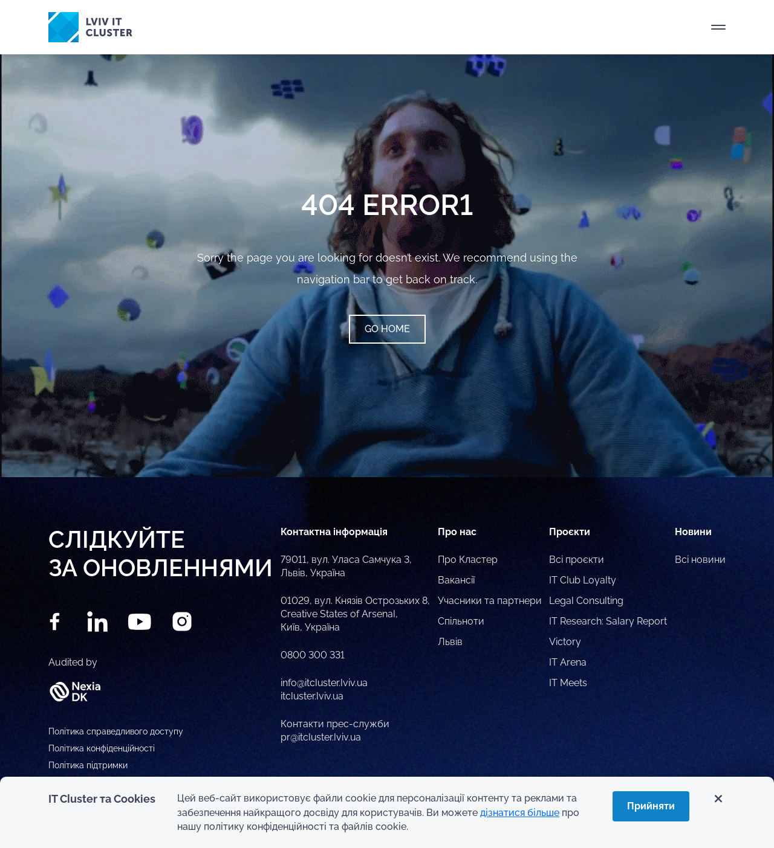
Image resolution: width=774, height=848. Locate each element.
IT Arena (568, 662)
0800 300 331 (313, 655)
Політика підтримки (88, 765)
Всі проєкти (576, 559)
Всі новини (700, 559)
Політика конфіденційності (101, 748)
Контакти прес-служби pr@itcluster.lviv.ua (335, 730)
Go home (387, 329)
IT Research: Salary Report (608, 621)
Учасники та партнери (490, 600)
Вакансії (456, 580)
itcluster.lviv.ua (312, 696)
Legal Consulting (586, 600)
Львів (450, 641)
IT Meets (568, 683)
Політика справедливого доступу (115, 731)
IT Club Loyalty (582, 580)
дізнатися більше (519, 812)
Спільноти (461, 621)
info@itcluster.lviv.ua (324, 683)
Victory (565, 641)
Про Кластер (468, 559)
